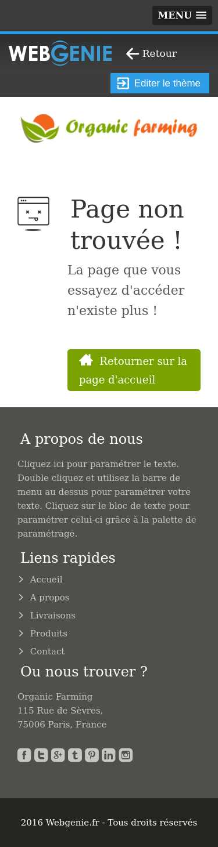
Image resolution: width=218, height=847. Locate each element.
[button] (182, 15)
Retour (159, 53)
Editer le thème (159, 83)
